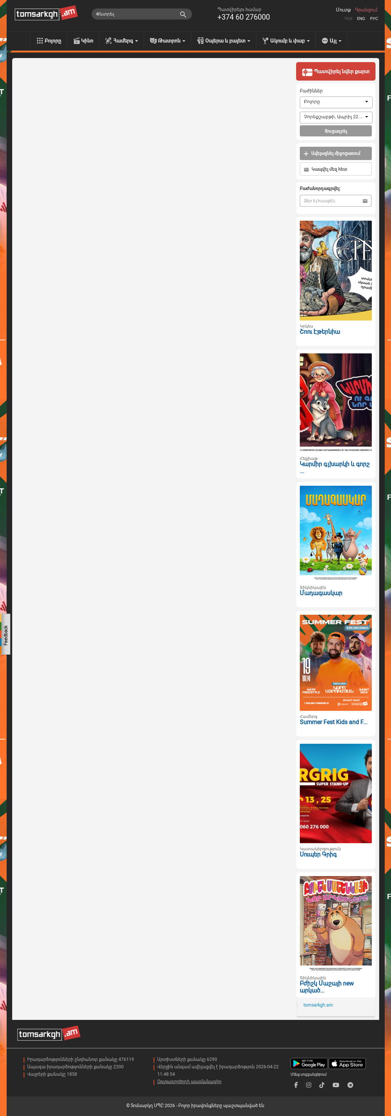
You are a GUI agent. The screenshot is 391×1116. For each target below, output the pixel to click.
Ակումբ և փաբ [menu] (290, 41)
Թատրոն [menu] (171, 41)
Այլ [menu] (336, 41)
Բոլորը (53, 41)
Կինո (87, 41)
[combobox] (336, 102)
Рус (374, 18)
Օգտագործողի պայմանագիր (189, 1081)
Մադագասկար (321, 593)
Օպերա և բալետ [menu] (227, 41)
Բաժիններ (311, 91)
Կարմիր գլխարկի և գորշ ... (335, 468)
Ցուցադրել (336, 131)
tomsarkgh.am (318, 1005)
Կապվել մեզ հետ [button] (325, 169)
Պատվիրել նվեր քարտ (336, 72)
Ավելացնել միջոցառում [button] (331, 153)
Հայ (348, 18)
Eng (361, 18)
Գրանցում (366, 10)
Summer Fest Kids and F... (333, 722)
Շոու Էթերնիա (320, 331)
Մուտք (343, 10)
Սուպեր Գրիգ (318, 854)
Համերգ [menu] (125, 41)
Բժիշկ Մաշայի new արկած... (327, 987)
